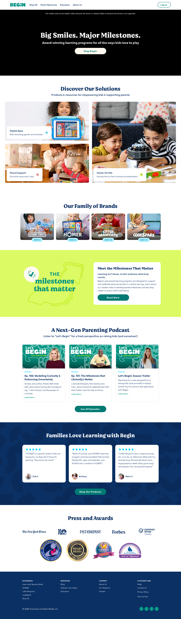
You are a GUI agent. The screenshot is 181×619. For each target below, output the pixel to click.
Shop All (33, 5)
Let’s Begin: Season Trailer (134, 375)
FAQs (139, 584)
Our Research (104, 588)
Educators (65, 5)
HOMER (25, 588)
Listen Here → (30, 397)
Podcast (27, 372)
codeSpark (26, 595)
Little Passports (28, 591)
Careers (102, 591)
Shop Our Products (90, 491)
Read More (113, 297)
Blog (63, 584)
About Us (77, 5)
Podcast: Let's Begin (69, 588)
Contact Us (142, 588)
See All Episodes (90, 409)
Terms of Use (142, 596)
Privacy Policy (143, 592)
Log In (164, 5)
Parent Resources (48, 5)
